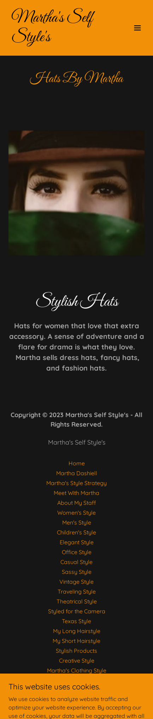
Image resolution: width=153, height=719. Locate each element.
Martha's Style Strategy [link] (76, 482)
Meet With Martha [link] (76, 492)
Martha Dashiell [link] (76, 473)
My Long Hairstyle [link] (76, 630)
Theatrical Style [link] (77, 601)
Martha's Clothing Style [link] (76, 670)
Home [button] (77, 463)
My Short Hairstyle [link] (76, 640)
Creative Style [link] (76, 660)
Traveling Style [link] (77, 591)
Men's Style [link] (76, 522)
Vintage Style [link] (76, 581)
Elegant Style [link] (77, 542)
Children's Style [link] (76, 532)
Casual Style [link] (76, 561)
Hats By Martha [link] (76, 680)
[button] (137, 28)
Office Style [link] (77, 552)
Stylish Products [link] (76, 650)
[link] (56, 39)
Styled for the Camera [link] (76, 611)
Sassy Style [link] (77, 571)
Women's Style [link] (76, 512)
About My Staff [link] (76, 502)
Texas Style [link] (76, 621)
